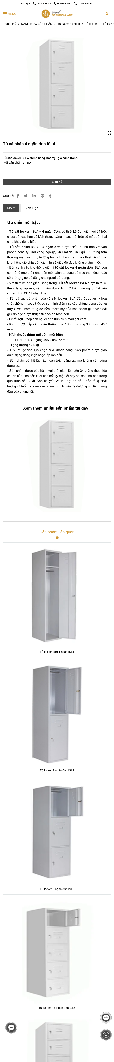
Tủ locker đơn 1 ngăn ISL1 (57, 651)
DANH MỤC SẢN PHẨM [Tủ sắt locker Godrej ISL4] (36, 23)
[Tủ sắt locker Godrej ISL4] (57, 84)
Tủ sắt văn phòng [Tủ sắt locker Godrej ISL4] (68, 23)
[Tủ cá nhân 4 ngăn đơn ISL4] (57, 13)
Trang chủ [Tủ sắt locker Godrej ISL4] (9, 23)
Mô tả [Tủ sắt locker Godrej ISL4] (11, 208)
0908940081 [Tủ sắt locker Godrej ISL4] (63, 3)
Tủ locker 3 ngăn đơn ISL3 (57, 889)
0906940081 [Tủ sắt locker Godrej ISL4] (42, 3)
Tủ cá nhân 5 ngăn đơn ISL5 (57, 1007)
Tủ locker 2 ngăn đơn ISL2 (57, 770)
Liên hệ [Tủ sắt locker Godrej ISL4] (57, 181)
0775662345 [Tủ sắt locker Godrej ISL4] (83, 3)
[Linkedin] (34, 196)
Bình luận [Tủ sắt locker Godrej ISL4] (31, 208)
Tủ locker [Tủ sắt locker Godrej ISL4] (91, 23)
